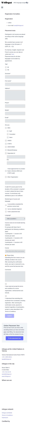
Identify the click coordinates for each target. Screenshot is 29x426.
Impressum (5, 417)
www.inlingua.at (6, 376)
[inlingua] (6, 3)
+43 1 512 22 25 (6, 372)
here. (13, 54)
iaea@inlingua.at (18, 25)
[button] (27, 2)
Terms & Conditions (7, 415)
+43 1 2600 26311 (7, 357)
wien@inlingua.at (6, 374)
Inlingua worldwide (7, 412)
